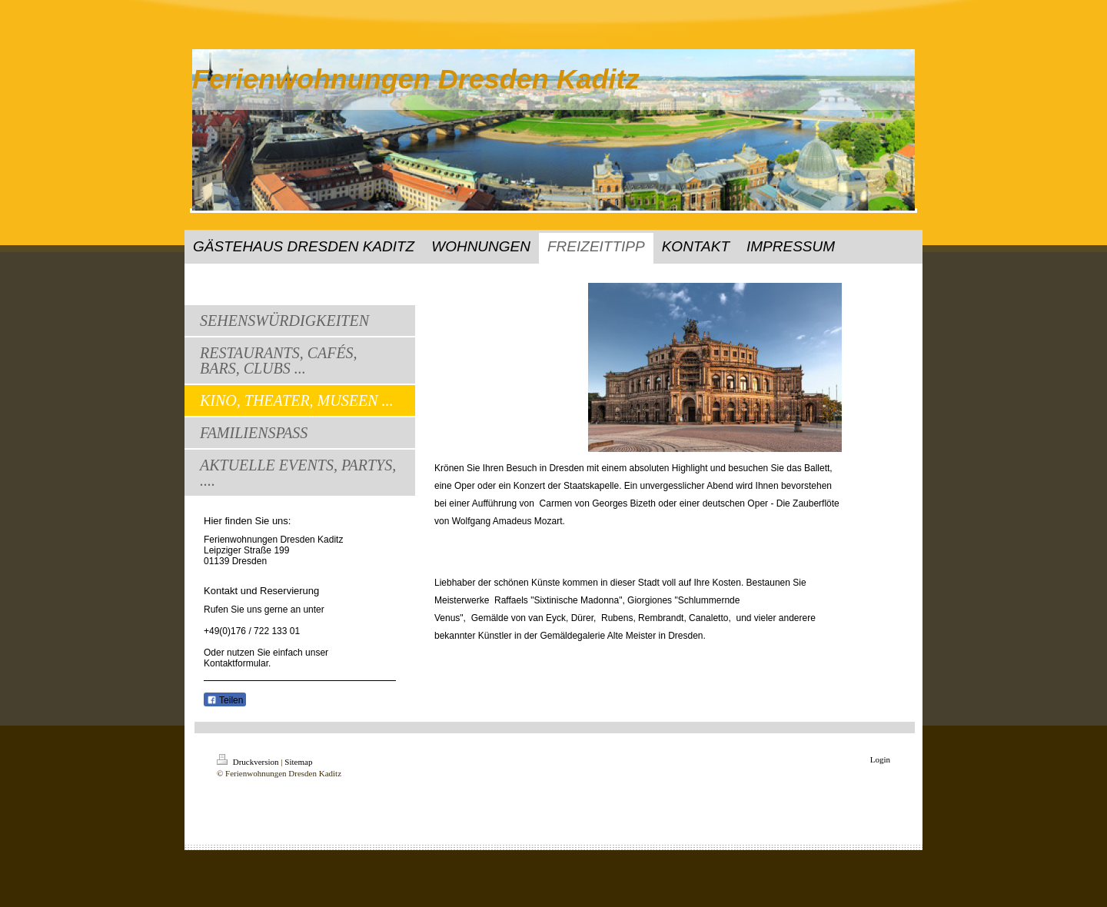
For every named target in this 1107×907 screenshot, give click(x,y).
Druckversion (249, 761)
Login (880, 759)
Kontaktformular (236, 663)
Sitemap (298, 761)
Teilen (225, 700)
